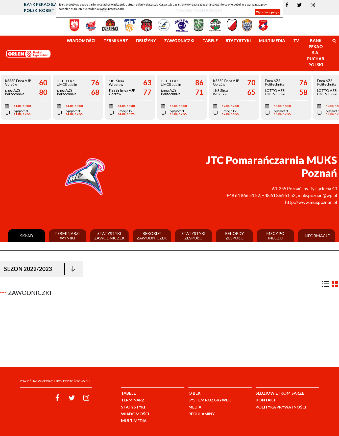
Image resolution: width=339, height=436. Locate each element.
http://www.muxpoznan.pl (311, 202)
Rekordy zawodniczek (152, 235)
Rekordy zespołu (234, 235)
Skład (26, 235)
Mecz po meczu (275, 235)
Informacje (316, 235)
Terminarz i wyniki (68, 235)
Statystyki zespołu (193, 235)
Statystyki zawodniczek (109, 235)
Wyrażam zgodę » (267, 12)
